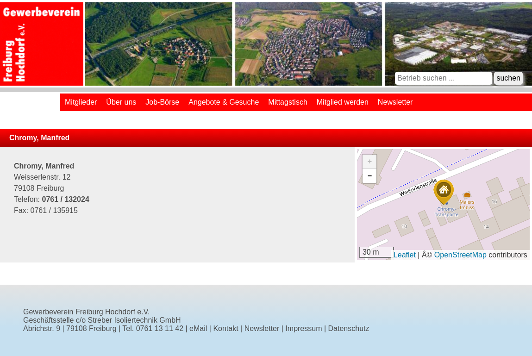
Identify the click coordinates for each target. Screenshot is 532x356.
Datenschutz (348, 328)
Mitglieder (81, 102)
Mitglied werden (343, 102)
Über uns (121, 102)
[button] (443, 192)
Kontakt (225, 328)
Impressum (303, 328)
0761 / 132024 (65, 199)
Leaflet (405, 255)
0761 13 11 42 (159, 328)
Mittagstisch (287, 102)
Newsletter (395, 102)
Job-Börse (162, 102)
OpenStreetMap (460, 255)
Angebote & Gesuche (223, 102)
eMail (198, 328)
